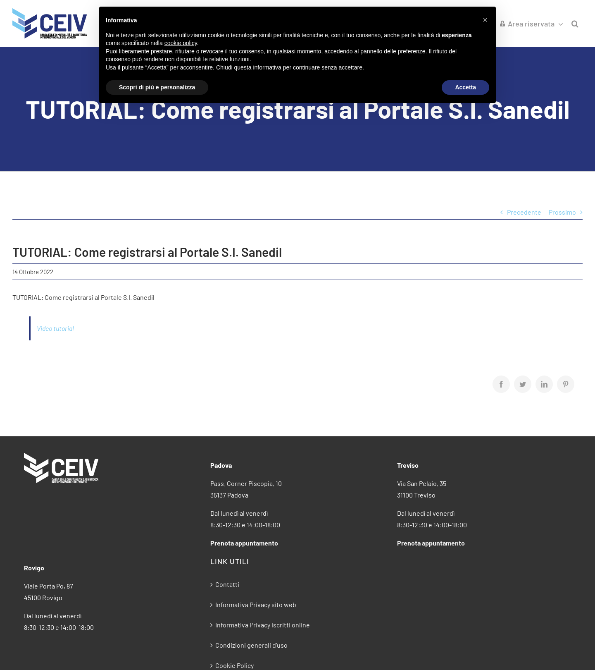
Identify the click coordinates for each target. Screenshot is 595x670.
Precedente (524, 212)
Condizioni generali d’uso (251, 645)
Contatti (227, 584)
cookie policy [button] (180, 43)
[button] (575, 23)
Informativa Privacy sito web (255, 604)
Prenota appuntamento (244, 543)
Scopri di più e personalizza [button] (157, 87)
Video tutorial (55, 328)
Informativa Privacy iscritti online (262, 625)
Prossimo (562, 212)
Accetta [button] (465, 87)
